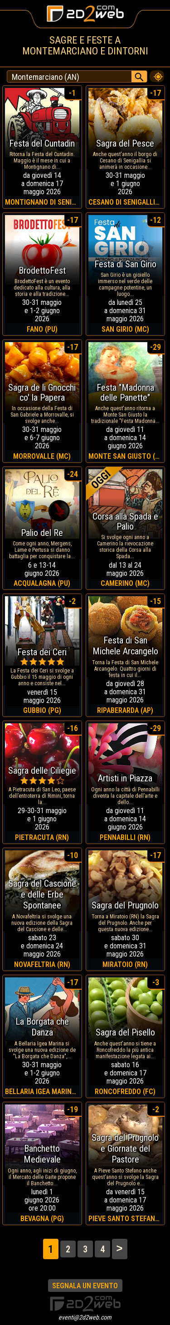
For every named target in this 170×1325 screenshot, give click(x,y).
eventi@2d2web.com (85, 1317)
